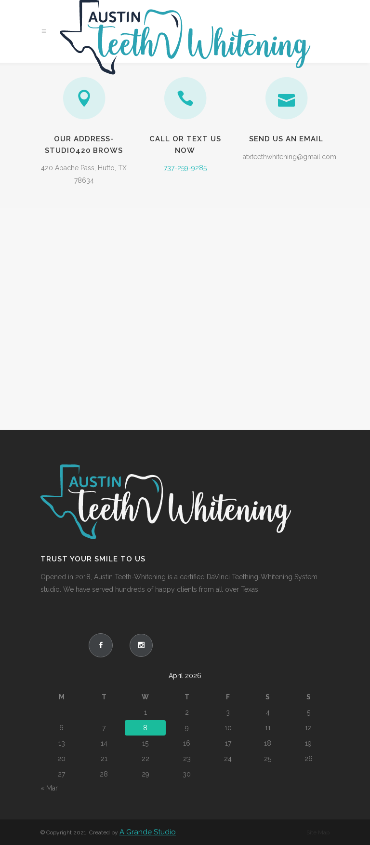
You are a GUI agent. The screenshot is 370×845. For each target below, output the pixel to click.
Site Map (318, 832)
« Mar (49, 788)
